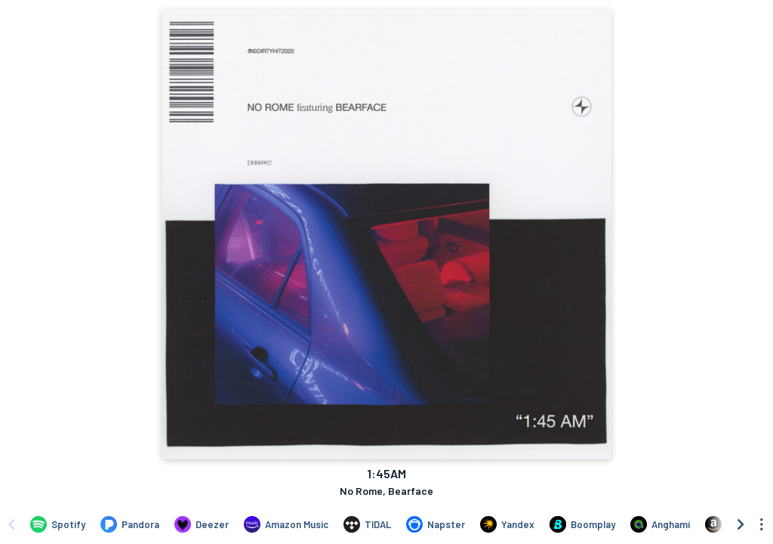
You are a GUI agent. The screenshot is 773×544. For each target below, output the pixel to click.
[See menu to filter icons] (761, 524)
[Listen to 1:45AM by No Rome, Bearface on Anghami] (660, 524)
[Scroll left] (11, 524)
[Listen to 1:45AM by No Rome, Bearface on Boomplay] (582, 524)
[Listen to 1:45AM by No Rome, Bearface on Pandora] (129, 524)
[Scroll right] (740, 524)
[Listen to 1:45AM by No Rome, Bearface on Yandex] (507, 524)
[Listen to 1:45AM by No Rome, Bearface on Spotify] (57, 524)
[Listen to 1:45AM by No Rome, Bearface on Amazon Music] (286, 524)
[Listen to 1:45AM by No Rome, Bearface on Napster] (435, 524)
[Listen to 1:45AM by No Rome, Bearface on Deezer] (201, 524)
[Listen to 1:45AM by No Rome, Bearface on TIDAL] (367, 524)
